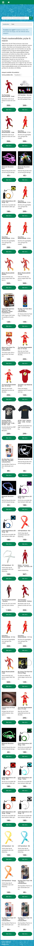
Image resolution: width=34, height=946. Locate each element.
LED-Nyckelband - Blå (24, 846)
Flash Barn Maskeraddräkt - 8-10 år (8, 636)
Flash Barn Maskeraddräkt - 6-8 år (24, 237)
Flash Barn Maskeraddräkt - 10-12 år (25, 636)
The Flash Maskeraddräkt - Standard (9, 600)
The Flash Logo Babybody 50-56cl (25, 385)
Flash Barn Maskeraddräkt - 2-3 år (24, 131)
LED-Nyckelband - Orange (9, 880)
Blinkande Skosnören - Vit (25, 459)
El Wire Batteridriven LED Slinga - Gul (9, 201)
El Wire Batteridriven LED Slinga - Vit (25, 812)
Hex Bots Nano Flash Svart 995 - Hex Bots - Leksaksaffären (8, 461)
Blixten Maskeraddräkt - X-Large (24, 273)
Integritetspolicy (5, 944)
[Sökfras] (15, 18)
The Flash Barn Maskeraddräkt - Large (8, 131)
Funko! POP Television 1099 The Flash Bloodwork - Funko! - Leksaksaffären (8, 311)
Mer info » (9, 109)
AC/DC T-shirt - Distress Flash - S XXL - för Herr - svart (24, 422)
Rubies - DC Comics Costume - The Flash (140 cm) (25, 567)
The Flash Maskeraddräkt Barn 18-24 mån (9, 385)
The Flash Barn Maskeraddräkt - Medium (25, 600)
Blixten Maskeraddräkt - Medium (8, 273)
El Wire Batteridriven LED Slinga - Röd (9, 778)
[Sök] (31, 18)
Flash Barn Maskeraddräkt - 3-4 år (24, 201)
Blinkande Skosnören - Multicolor (24, 167)
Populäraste (17, 75)
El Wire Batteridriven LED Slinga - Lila (25, 497)
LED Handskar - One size (25, 95)
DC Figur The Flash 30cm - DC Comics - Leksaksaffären (25, 310)
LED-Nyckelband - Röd (24, 530)
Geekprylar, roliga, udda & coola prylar (17, 10)
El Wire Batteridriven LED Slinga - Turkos (25, 778)
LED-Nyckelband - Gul (8, 846)
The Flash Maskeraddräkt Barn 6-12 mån (25, 708)
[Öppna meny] (3, 2)
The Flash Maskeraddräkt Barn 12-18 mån (25, 348)
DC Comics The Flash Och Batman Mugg (25, 672)
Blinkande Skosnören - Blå (8, 497)
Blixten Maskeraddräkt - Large (8, 672)
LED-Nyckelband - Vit (8, 565)
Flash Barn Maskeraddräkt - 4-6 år (8, 237)
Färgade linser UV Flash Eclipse (8, 708)
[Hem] (8, 2)
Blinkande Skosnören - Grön (8, 744)
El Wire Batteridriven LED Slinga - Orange (9, 812)
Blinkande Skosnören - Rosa (8, 167)
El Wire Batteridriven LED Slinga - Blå (9, 531)
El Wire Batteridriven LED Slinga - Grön (25, 744)
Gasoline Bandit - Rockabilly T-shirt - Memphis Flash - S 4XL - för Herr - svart (8, 422)
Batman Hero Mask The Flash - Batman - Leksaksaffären (8, 349)
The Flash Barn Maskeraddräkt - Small (8, 95)
